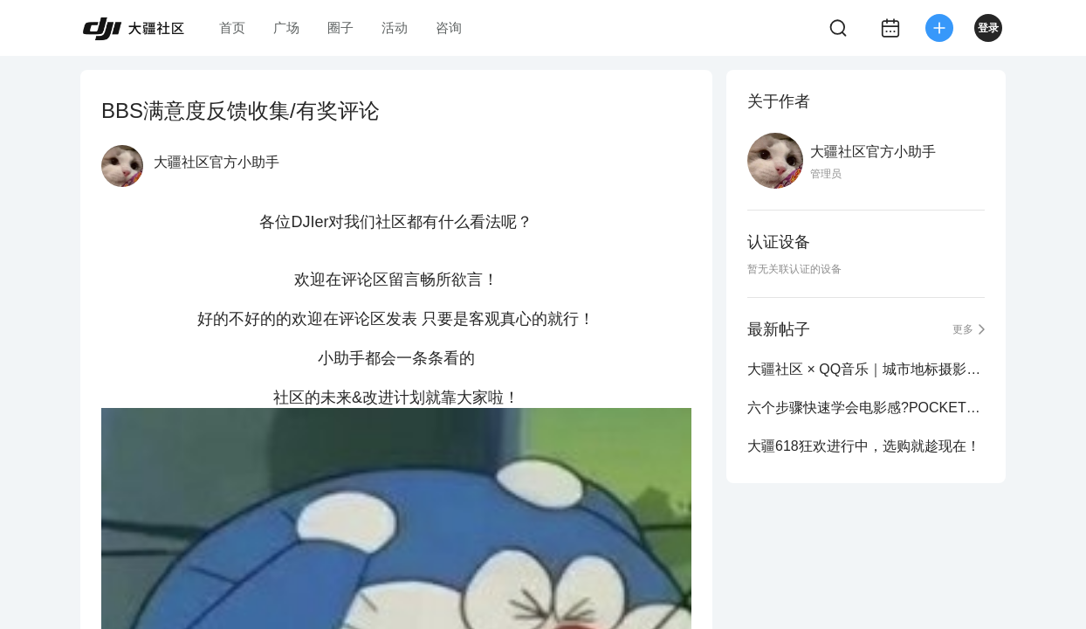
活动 (394, 27)
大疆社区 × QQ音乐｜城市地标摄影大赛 (866, 369)
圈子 (340, 27)
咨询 (449, 27)
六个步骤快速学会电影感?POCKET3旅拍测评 (866, 407)
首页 (232, 27)
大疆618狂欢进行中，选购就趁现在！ (863, 446)
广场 (286, 27)
